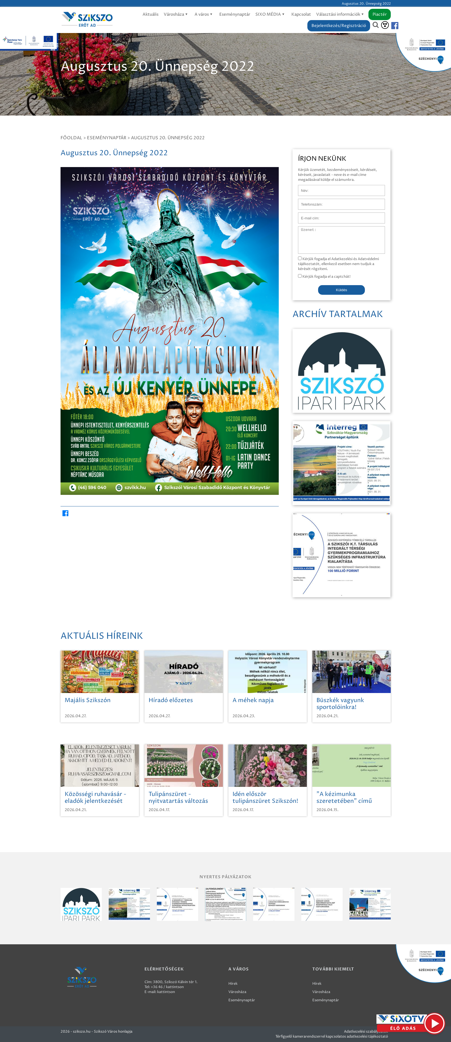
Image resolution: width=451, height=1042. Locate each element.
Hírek (232, 983)
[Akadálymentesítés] (385, 25)
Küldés (341, 290)
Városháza (176, 14)
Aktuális (150, 14)
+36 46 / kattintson (167, 986)
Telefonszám (308, 201)
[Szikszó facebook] (390, 26)
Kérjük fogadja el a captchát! (324, 276)
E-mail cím (307, 215)
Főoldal (71, 138)
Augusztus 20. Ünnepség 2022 (168, 138)
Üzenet (304, 229)
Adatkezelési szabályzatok (366, 1031)
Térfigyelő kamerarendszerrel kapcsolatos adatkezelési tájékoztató (331, 1036)
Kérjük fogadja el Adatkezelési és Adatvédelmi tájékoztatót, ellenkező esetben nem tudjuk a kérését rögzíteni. (338, 264)
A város (204, 14)
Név (301, 187)
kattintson (166, 991)
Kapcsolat (301, 14)
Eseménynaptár (234, 14)
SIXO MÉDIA (270, 14)
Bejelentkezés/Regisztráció (338, 26)
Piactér (380, 14)
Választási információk (340, 14)
